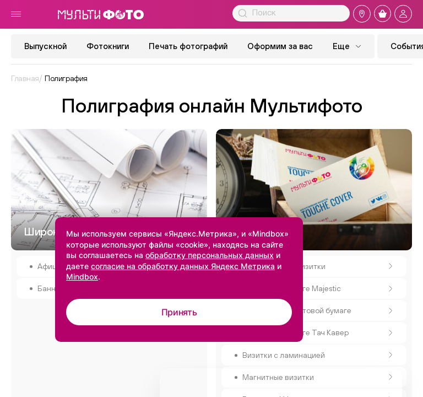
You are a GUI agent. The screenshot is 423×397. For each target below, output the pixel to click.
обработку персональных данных (209, 255)
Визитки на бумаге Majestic (317, 288)
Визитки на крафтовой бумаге (317, 310)
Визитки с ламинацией (317, 355)
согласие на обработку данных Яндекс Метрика (183, 266)
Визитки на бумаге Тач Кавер (317, 332)
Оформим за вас (280, 46)
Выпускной (45, 46)
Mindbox (82, 276)
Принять (179, 312)
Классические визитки (317, 266)
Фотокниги (107, 46)
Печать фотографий (188, 46)
